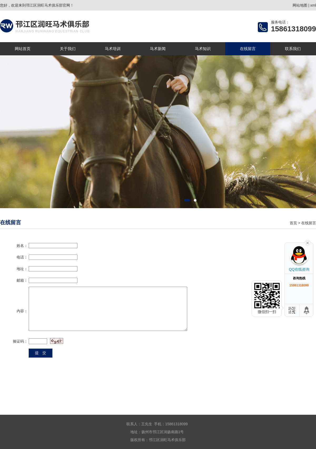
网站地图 (300, 5)
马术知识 (203, 48)
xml (313, 5)
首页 (293, 223)
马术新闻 (158, 48)
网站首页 (23, 48)
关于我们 (68, 48)
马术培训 (113, 48)
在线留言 (248, 48)
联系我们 (293, 48)
